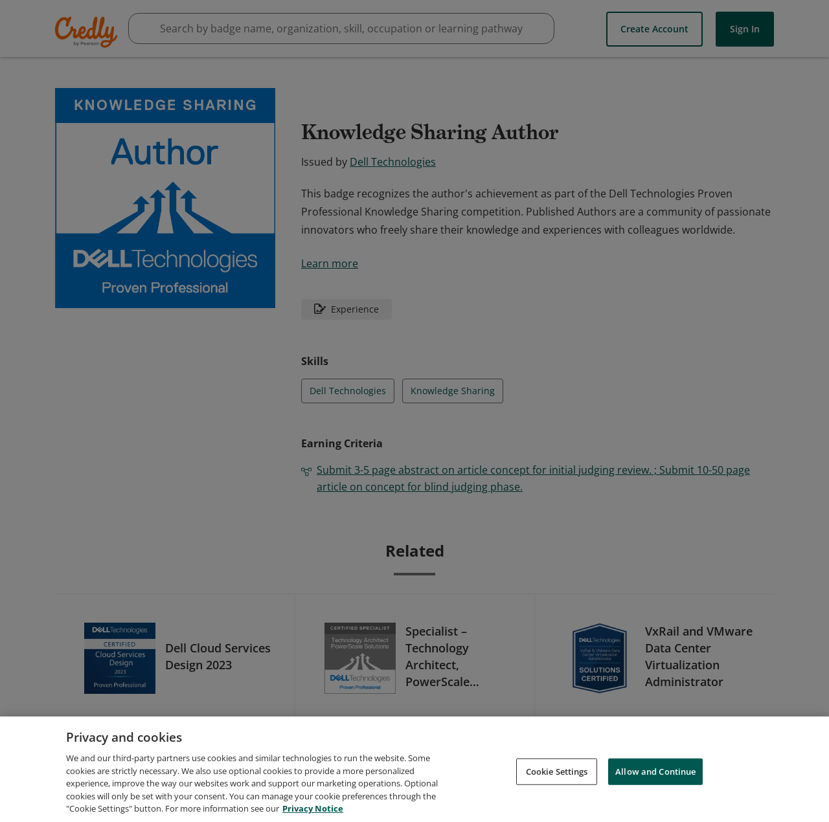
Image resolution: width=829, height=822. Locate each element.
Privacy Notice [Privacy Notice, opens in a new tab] (312, 808)
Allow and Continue (655, 771)
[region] (414, 769)
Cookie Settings (557, 771)
